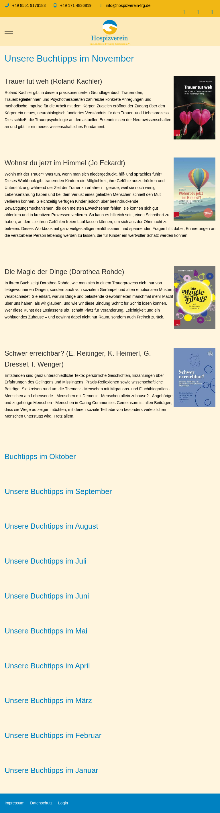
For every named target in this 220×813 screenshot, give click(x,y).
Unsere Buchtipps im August (51, 526)
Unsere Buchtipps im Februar (53, 735)
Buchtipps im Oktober (40, 456)
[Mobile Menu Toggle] (9, 31)
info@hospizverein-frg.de (128, 5)
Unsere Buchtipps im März (48, 700)
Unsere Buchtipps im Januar (51, 770)
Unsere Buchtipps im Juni (47, 596)
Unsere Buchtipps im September (58, 491)
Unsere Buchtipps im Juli (46, 561)
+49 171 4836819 (75, 5)
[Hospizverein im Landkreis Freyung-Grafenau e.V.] (110, 31)
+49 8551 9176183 (29, 5)
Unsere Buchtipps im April (47, 666)
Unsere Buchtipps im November (69, 58)
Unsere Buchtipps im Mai (46, 631)
